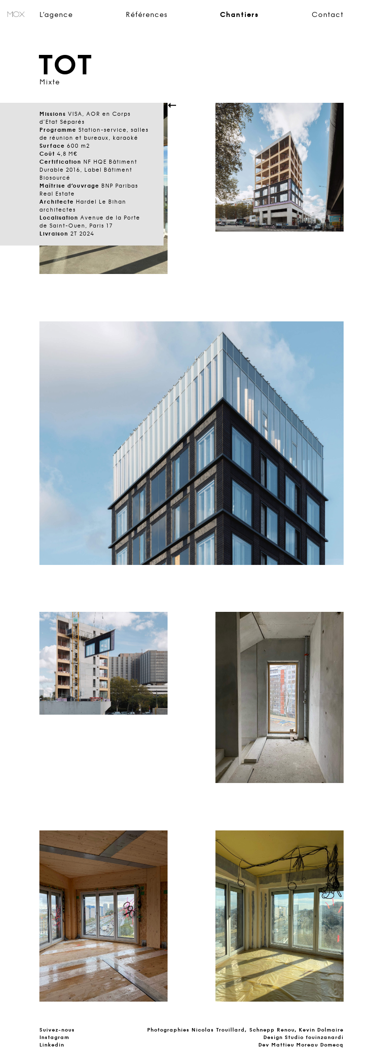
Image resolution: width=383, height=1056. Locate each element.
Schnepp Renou (272, 1030)
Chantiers (239, 14)
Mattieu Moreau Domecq (307, 1045)
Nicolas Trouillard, (219, 1030)
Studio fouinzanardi (314, 1037)
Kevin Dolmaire (321, 1030)
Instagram (54, 1037)
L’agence (56, 14)
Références (147, 14)
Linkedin (51, 1045)
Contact (328, 14)
